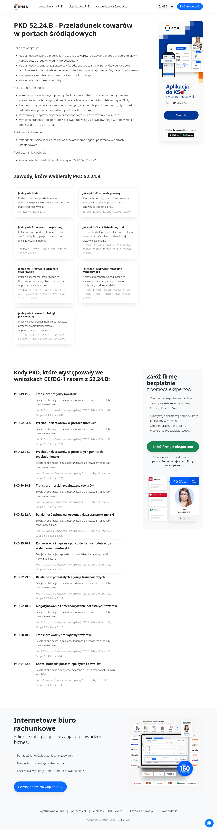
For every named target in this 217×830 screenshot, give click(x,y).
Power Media (168, 811)
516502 (116, 290)
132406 (22, 249)
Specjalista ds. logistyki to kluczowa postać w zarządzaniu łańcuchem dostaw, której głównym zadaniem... (108, 236)
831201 (62, 335)
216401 (52, 249)
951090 (42, 338)
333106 (52, 290)
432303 (32, 294)
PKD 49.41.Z (22, 394)
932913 (116, 249)
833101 (107, 294)
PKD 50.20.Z (22, 485)
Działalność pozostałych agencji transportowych (70, 577)
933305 (42, 294)
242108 (107, 245)
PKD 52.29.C (22, 577)
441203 (32, 211)
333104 (126, 245)
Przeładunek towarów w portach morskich (66, 423)
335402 (32, 335)
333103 (32, 290)
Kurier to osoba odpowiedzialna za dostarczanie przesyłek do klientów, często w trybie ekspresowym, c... (43, 202)
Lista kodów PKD (79, 6)
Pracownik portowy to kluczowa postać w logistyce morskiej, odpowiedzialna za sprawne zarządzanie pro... (106, 202)
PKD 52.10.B (22, 606)
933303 (116, 211)
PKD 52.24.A (22, 423)
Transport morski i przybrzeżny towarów (65, 485)
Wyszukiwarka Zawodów (111, 6)
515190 (52, 335)
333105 (87, 249)
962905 (32, 298)
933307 (126, 211)
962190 (87, 298)
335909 (87, 290)
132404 (22, 290)
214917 (32, 249)
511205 (42, 335)
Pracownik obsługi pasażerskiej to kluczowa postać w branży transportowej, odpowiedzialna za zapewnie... (42, 326)
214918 (42, 249)
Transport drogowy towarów (56, 394)
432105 (22, 294)
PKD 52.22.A (22, 514)
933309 (52, 294)
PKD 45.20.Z (22, 543)
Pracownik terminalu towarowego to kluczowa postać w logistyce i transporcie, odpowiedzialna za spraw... (41, 281)
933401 (62, 294)
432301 (97, 290)
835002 (97, 211)
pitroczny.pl (78, 811)
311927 (22, 253)
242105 (62, 249)
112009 (87, 245)
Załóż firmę (166, 6)
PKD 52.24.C (22, 452)
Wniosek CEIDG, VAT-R (107, 811)
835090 (107, 211)
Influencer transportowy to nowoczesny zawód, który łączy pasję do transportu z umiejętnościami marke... (41, 236)
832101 (42, 211)
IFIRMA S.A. (123, 819)
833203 (116, 294)
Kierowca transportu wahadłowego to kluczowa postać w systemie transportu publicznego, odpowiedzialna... (105, 281)
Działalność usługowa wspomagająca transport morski (75, 514)
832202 (87, 294)
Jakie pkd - (29, 193)
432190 (107, 249)
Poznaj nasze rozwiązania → (40, 787)
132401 (97, 245)
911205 (32, 338)
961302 (22, 298)
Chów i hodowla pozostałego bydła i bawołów (68, 664)
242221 (116, 245)
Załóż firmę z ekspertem (173, 446)
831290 (87, 211)
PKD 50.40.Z (22, 635)
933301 (126, 249)
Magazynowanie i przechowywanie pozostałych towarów (76, 606)
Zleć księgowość (190, 6)
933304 (87, 253)
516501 (107, 290)
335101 (62, 290)
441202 (22, 211)
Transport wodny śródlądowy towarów (63, 635)
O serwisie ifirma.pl (141, 811)
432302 (32, 253)
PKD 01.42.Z (22, 664)
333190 (97, 249)
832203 (97, 294)
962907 (62, 338)
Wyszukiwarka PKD (51, 6)
